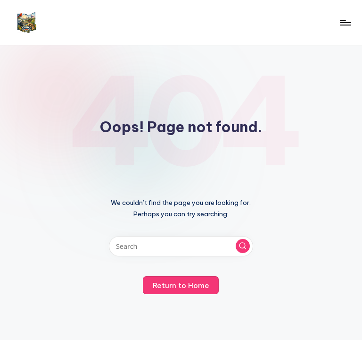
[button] (243, 246)
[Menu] (345, 23)
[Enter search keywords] (181, 246)
